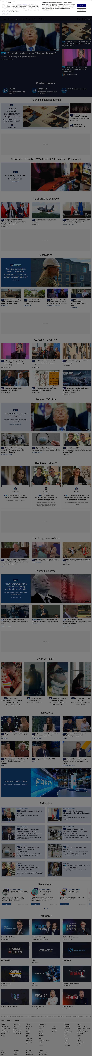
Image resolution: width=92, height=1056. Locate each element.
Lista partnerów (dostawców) (47, 9)
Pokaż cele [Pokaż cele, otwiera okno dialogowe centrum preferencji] (81, 10)
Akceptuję (81, 5)
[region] (46, 8)
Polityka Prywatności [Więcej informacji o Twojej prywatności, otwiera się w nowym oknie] (6, 13)
